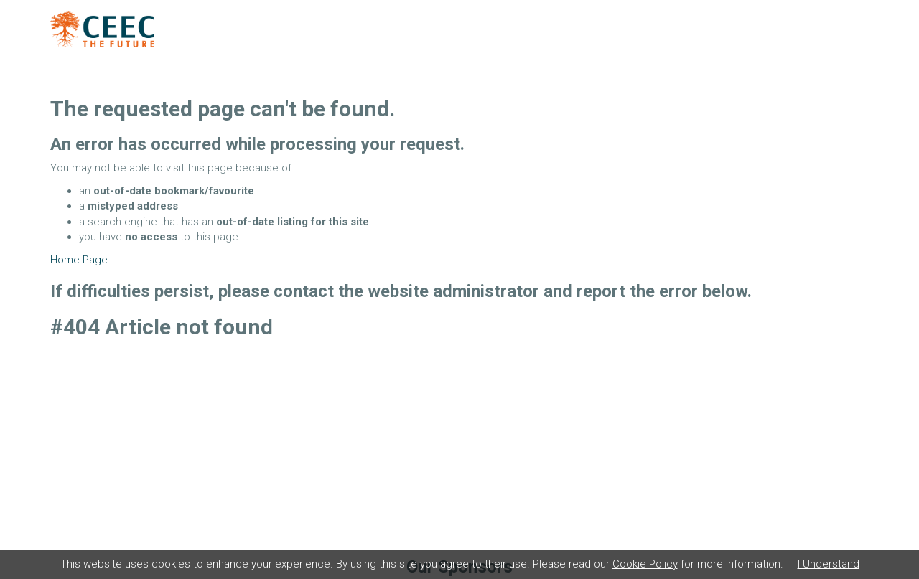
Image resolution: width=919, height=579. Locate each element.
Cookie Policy (645, 563)
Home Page (79, 259)
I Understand (828, 563)
